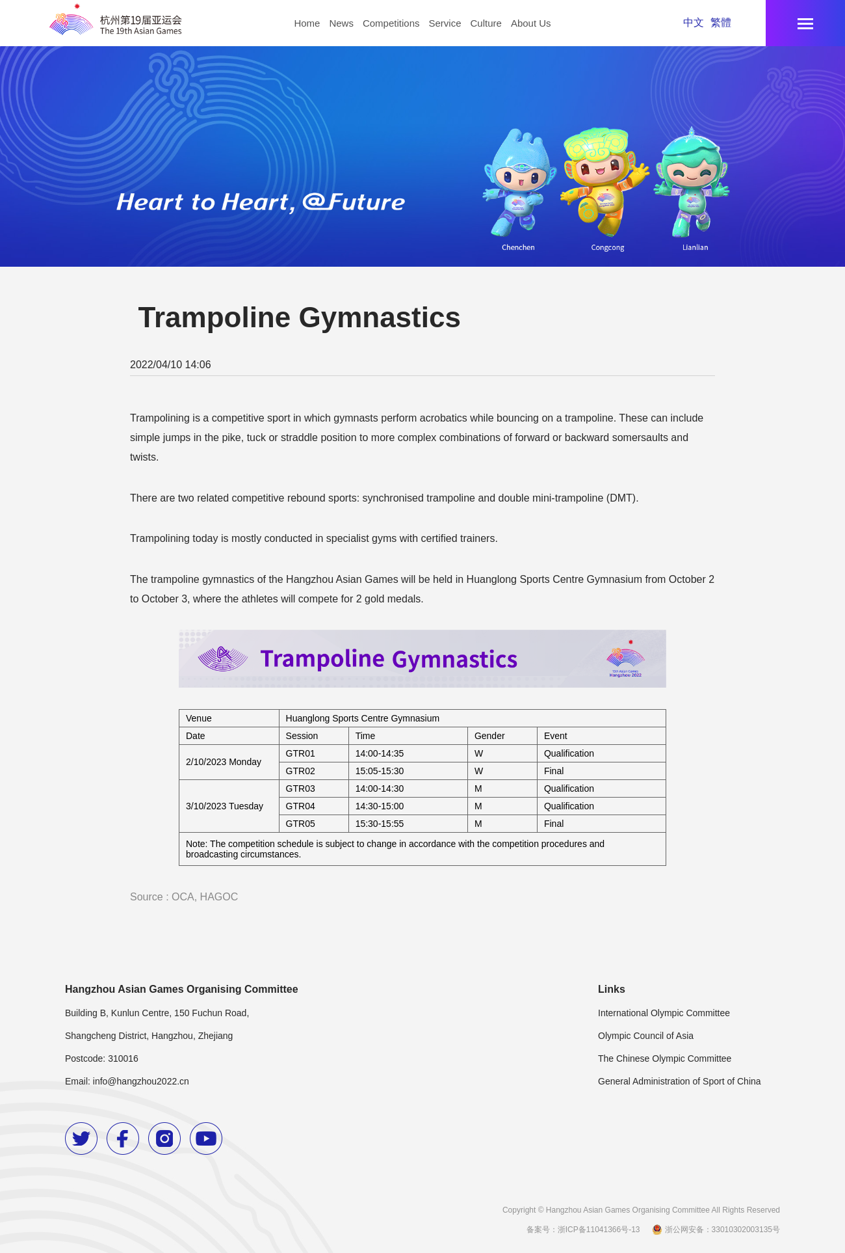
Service (444, 23)
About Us (531, 23)
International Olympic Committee (664, 1013)
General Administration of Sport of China (679, 1081)
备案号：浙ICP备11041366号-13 (583, 1229)
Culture (486, 23)
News (341, 23)
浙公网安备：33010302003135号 (715, 1229)
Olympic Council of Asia (646, 1036)
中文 (693, 22)
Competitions (391, 23)
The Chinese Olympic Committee (664, 1058)
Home (307, 23)
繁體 (720, 22)
